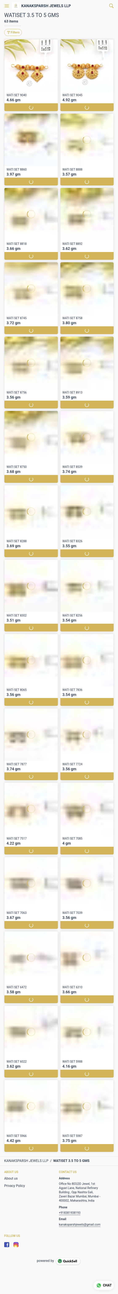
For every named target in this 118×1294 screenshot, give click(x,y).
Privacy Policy (14, 1186)
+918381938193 (69, 1212)
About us (11, 1178)
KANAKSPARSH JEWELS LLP (46, 6)
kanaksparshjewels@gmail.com (79, 1224)
